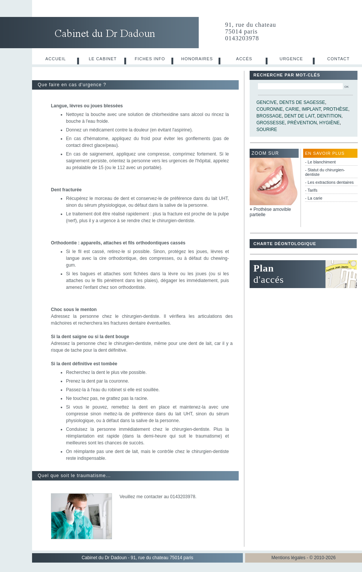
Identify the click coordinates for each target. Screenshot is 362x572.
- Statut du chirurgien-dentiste (325, 172)
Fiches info (150, 58)
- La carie (313, 198)
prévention (302, 122)
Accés (244, 58)
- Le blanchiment (320, 162)
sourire (266, 129)
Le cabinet (103, 58)
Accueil (55, 58)
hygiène (329, 122)
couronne (269, 109)
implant (311, 109)
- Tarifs (311, 190)
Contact (338, 58)
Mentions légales (288, 557)
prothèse (335, 109)
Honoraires (197, 58)
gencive (266, 102)
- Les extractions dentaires (329, 182)
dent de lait (299, 116)
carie (292, 109)
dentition (329, 116)
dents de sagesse (302, 102)
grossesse (270, 122)
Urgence (291, 58)
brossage (269, 116)
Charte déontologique (284, 243)
